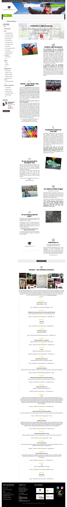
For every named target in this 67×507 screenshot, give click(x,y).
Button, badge (8, 38)
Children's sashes (9, 76)
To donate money (9, 42)
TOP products (7, 28)
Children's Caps (8, 72)
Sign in (62, 1)
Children (7, 64)
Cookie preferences (7, 499)
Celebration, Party (9, 52)
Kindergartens (7, 68)
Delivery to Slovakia (7, 497)
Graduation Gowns (9, 35)
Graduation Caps (8, 33)
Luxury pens (7, 46)
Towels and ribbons (9, 81)
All (4, 26)
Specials (5, 100)
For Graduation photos (10, 48)
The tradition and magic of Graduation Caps (8, 495)
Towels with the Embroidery (8, 54)
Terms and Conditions (7, 489)
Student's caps (8, 89)
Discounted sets (8, 40)
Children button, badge (8, 79)
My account (5, 488)
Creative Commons (7, 493)
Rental (5, 60)
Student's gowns (8, 91)
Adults (6, 62)
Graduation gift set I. (11, 103)
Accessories (7, 56)
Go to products (41, 261)
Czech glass (7, 50)
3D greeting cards (9, 44)
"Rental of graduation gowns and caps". (29, 121)
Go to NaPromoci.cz (53, 255)
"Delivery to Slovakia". (29, 180)
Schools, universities (9, 85)
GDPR (4, 491)
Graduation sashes (9, 37)
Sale (5, 31)
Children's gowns (8, 74)
